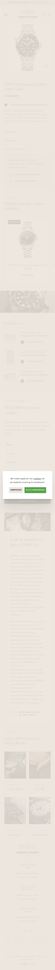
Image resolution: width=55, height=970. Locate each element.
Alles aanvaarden (35, 490)
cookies (37, 479)
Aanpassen (16, 490)
